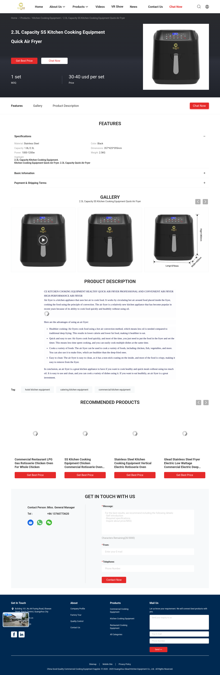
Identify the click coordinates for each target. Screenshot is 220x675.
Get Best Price (24, 60)
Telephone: (109, 561)
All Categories (116, 634)
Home (14, 18)
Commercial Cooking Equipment (119, 610)
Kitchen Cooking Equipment (46, 18)
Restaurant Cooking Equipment (118, 626)
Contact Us (75, 627)
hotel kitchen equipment (37, 389)
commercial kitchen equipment (114, 389)
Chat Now (54, 60)
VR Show (117, 6)
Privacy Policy (125, 664)
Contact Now (114, 579)
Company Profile (77, 609)
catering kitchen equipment (74, 389)
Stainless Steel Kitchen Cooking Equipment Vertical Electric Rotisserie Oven (132, 463)
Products (25, 18)
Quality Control (76, 621)
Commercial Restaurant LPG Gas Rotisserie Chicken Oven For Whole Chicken (34, 463)
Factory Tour (75, 615)
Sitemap (92, 664)
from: (106, 545)
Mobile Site (107, 664)
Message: (108, 506)
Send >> (158, 649)
